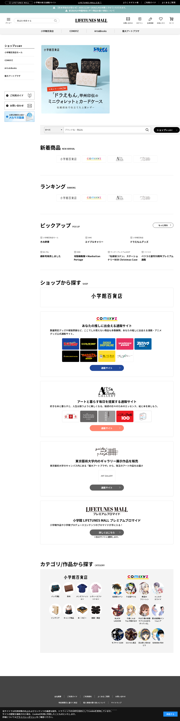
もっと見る (163, 225)
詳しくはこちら (107, 532)
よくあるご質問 (168, 2)
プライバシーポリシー (26, 717)
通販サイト (107, 368)
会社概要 (57, 696)
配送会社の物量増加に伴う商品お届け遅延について (92, 10)
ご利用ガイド (150, 2)
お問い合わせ (120, 696)
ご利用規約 (87, 696)
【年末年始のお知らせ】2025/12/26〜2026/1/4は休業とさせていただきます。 (92, 7)
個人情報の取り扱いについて (94, 702)
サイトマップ (116, 702)
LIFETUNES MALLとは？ (90, 2)
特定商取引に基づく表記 (68, 702)
